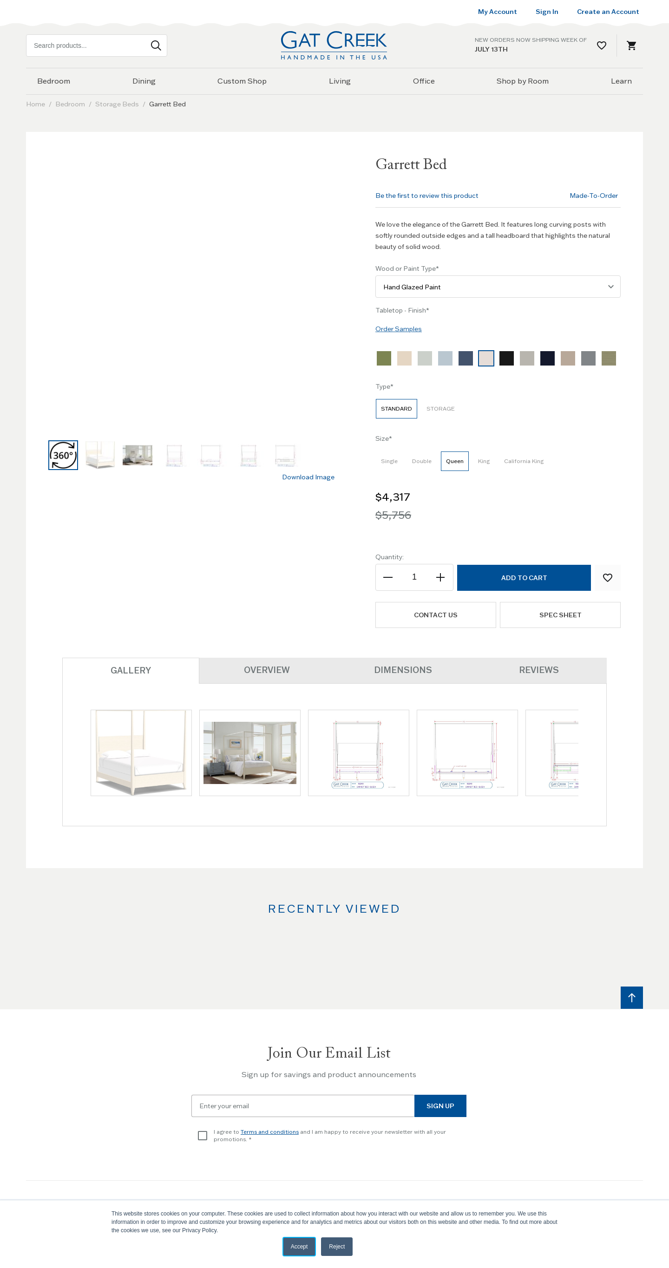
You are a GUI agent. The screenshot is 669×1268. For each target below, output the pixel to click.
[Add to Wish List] (608, 578)
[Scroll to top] (632, 998)
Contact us (436, 615)
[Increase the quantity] (440, 577)
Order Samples (398, 329)
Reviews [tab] (539, 670)
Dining (144, 80)
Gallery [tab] (131, 670)
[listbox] (498, 360)
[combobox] (96, 45)
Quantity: (389, 557)
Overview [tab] (267, 670)
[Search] (156, 45)
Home (35, 104)
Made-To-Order (594, 195)
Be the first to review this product (427, 195)
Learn (621, 80)
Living (340, 80)
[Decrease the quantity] (388, 577)
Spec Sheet (560, 615)
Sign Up (440, 1106)
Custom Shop (242, 80)
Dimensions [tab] (403, 670)
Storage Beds (117, 104)
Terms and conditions (270, 1131)
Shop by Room (523, 80)
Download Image (308, 477)
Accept (299, 1246)
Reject (337, 1246)
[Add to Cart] (524, 578)
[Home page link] (334, 45)
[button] (63, 455)
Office (424, 80)
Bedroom (53, 80)
